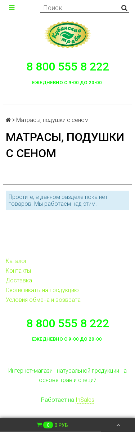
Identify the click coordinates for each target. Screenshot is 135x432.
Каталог (16, 261)
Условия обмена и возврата (43, 299)
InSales (85, 399)
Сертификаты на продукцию (42, 290)
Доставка (19, 280)
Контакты (18, 270)
